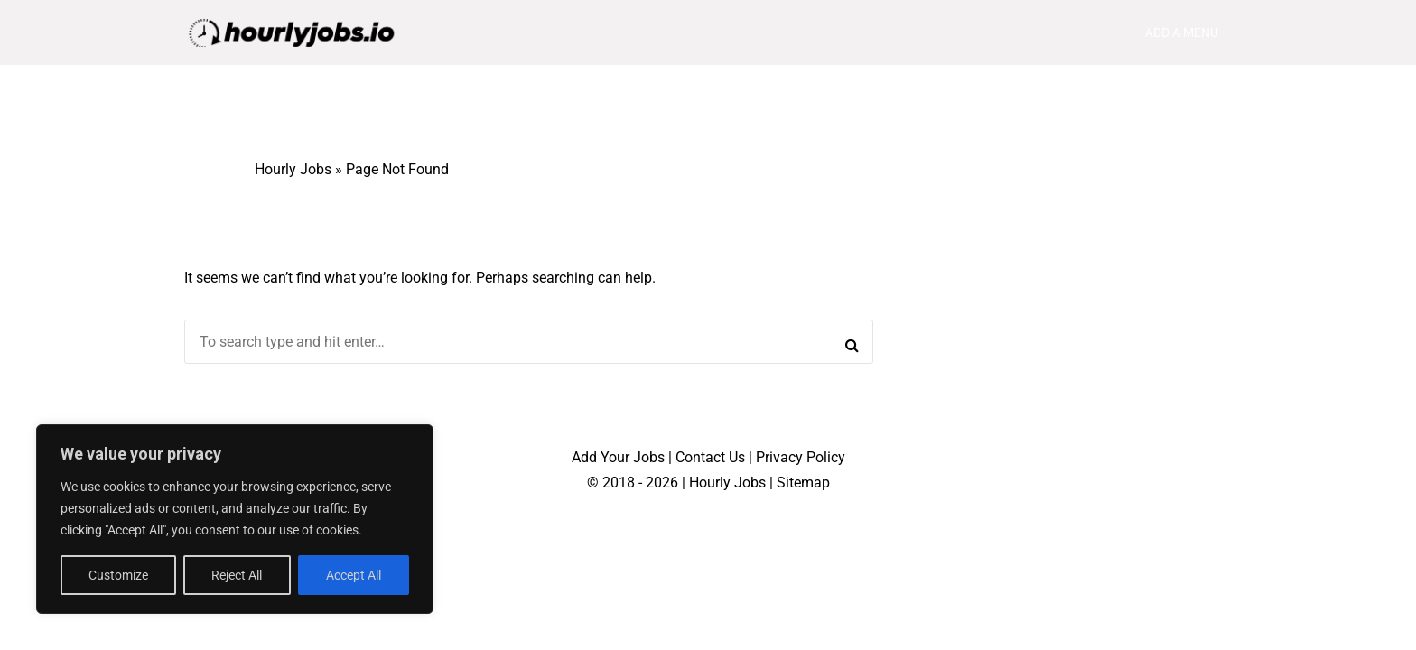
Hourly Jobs (293, 169)
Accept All (353, 575)
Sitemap (803, 482)
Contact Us (710, 457)
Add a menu (1181, 32)
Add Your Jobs (618, 457)
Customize (118, 575)
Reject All (236, 575)
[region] (234, 519)
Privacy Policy (800, 457)
